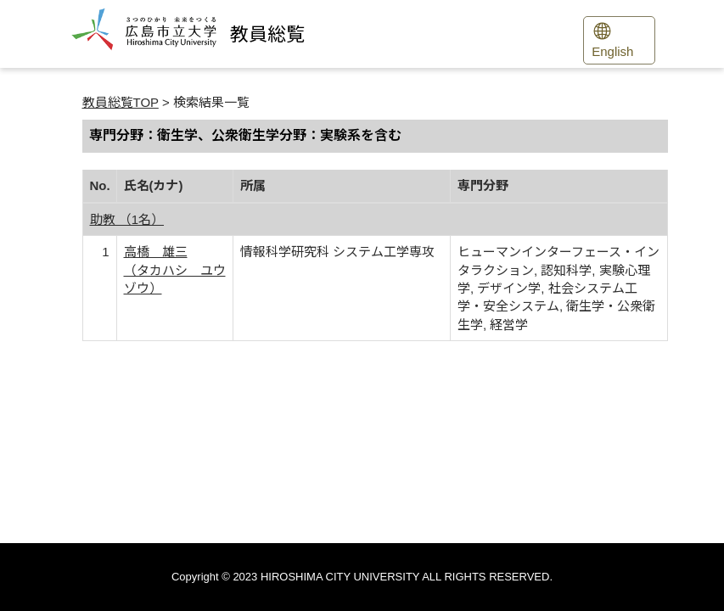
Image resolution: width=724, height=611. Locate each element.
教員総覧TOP (120, 102)
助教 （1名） (127, 219)
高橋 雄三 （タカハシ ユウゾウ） (175, 269)
